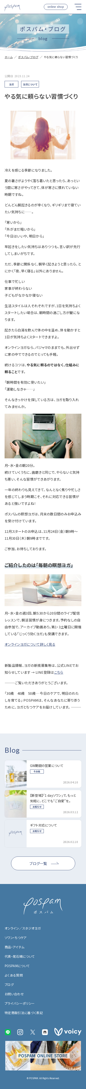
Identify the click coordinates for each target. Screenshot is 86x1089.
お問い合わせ (14, 994)
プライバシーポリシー (20, 1003)
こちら (58, 672)
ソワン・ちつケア (16, 937)
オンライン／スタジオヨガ (23, 928)
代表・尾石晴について (20, 956)
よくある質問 (14, 975)
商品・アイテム (14, 947)
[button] (78, 6)
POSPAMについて (17, 965)
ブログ (9, 984)
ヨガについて (30, 84)
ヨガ (11, 84)
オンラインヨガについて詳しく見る (30, 644)
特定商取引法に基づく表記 (24, 1012)
